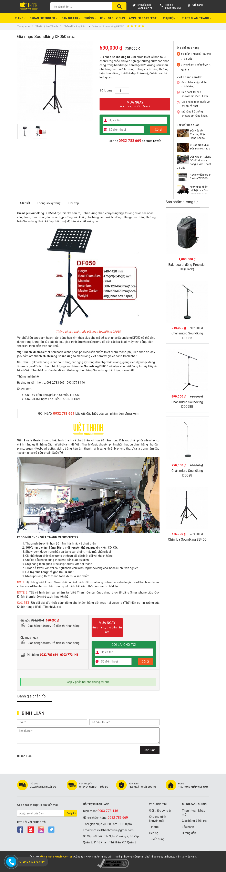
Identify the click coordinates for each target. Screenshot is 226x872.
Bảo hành (188, 827)
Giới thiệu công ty (160, 810)
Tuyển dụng (156, 839)
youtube (31, 829)
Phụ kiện (170, 18)
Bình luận (149, 750)
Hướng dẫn (189, 833)
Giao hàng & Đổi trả (194, 821)
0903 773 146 (69, 655)
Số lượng (106, 90)
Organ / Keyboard (43, 18)
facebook (20, 829)
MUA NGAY (135, 104)
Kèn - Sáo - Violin (112, 18)
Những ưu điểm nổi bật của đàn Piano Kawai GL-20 (199, 192)
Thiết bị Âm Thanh (196, 18)
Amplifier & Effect (144, 18)
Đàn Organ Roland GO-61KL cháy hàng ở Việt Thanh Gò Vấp (194, 162)
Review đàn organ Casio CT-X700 (200, 176)
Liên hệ (153, 833)
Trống (90, 18)
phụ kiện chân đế (138, 352)
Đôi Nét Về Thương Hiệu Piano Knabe (198, 134)
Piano (20, 18)
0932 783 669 (173, 7)
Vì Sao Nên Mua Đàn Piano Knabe (200, 146)
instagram (41, 829)
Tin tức (153, 827)
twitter (51, 829)
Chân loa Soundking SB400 (187, 539)
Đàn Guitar (70, 18)
